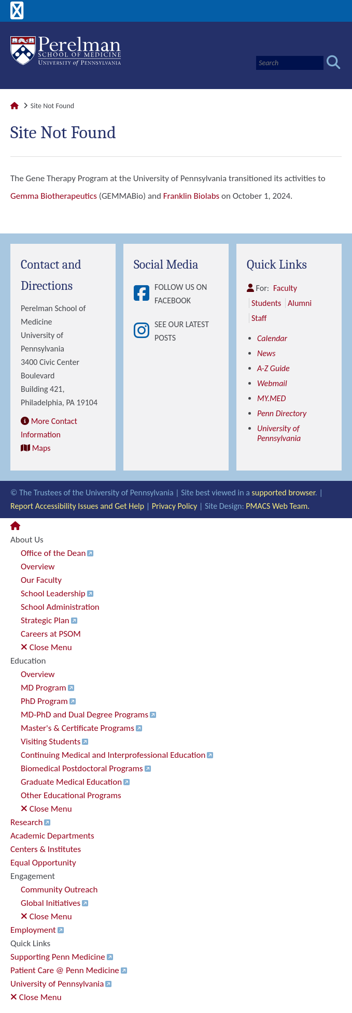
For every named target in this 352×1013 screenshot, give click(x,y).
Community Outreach (59, 889)
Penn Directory (281, 413)
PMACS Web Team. (277, 506)
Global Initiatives (50, 903)
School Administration (60, 606)
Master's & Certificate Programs (77, 728)
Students (266, 303)
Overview (37, 566)
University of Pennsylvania (279, 433)
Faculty (285, 288)
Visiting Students (50, 741)
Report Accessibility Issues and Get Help (77, 506)
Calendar (272, 338)
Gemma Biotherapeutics (53, 195)
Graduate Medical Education (71, 781)
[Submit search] (334, 63)
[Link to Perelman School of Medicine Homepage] (14, 105)
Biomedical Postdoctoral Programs (82, 768)
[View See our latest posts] (144, 331)
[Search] (289, 63)
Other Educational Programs (71, 795)
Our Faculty (41, 580)
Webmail (272, 383)
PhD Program (44, 701)
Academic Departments (52, 835)
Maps (41, 448)
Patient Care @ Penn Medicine (64, 970)
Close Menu (46, 647)
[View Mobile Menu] (17, 14)
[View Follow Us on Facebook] (144, 294)
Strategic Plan (45, 620)
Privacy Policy (175, 506)
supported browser (283, 492)
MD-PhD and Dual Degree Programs (84, 714)
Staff (258, 318)
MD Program (43, 687)
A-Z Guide (273, 368)
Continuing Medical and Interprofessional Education (113, 755)
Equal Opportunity (43, 862)
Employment (33, 929)
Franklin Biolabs (191, 195)
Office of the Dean (53, 553)
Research (26, 822)
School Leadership (53, 593)
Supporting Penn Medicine (57, 956)
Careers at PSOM (51, 633)
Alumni (300, 303)
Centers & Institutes (45, 849)
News (266, 353)
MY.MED (271, 398)
